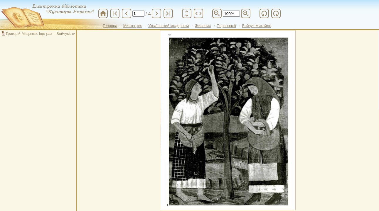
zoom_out (217, 13)
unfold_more (187, 13)
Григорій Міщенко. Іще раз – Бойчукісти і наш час (49, 33)
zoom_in (246, 13)
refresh (264, 13)
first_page (115, 13)
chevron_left (126, 13)
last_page (168, 13)
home (103, 13)
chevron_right (156, 13)
